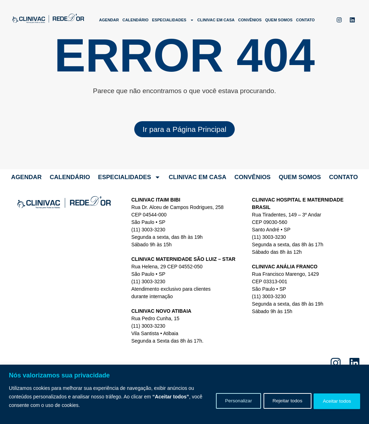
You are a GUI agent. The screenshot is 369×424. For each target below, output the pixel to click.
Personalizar (229, 401)
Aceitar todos (335, 401)
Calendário (135, 20)
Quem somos (279, 20)
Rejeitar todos (282, 401)
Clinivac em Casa (216, 20)
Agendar (109, 20)
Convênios (250, 20)
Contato (305, 20)
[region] (184, 394)
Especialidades (173, 20)
